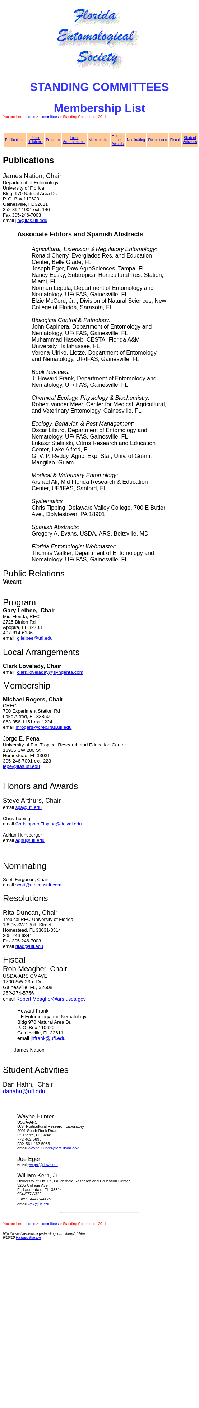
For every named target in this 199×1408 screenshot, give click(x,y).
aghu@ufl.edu (30, 840)
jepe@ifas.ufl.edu (21, 766)
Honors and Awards (118, 140)
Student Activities (190, 140)
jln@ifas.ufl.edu (31, 220)
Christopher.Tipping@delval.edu (48, 823)
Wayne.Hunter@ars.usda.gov (53, 1148)
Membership (98, 140)
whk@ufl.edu (39, 1204)
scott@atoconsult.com (38, 885)
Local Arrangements (74, 140)
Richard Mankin (28, 1238)
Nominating (136, 140)
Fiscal (175, 140)
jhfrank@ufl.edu (48, 1038)
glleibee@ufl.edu (35, 638)
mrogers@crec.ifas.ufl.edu (44, 727)
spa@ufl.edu (28, 807)
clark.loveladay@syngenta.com (50, 672)
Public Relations (35, 140)
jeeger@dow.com (43, 1164)
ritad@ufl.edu (29, 946)
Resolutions (157, 140)
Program (53, 140)
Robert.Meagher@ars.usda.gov (51, 999)
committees (49, 117)
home (30, 117)
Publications (14, 140)
